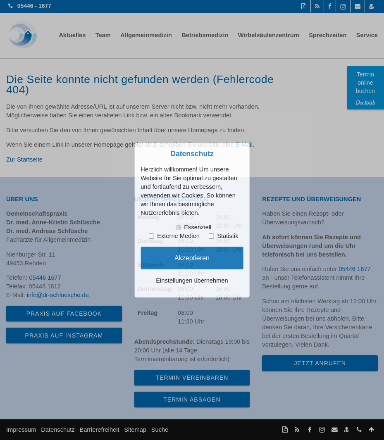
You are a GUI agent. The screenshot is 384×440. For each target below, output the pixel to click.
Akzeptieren (192, 258)
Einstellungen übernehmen (192, 280)
